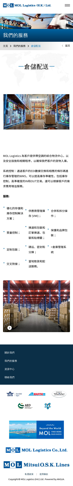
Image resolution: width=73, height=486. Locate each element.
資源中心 (11, 369)
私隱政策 (29, 474)
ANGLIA (60, 479)
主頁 (5, 45)
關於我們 (11, 352)
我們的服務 (19, 45)
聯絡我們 (10, 377)
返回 (67, 45)
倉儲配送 (36, 45)
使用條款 (44, 474)
